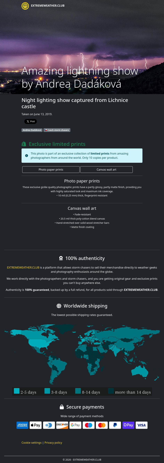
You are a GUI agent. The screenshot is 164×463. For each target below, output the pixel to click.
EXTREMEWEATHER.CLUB (43, 6)
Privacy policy (53, 443)
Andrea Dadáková (32, 130)
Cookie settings (32, 443)
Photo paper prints (51, 169)
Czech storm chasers (57, 130)
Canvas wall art (106, 169)
